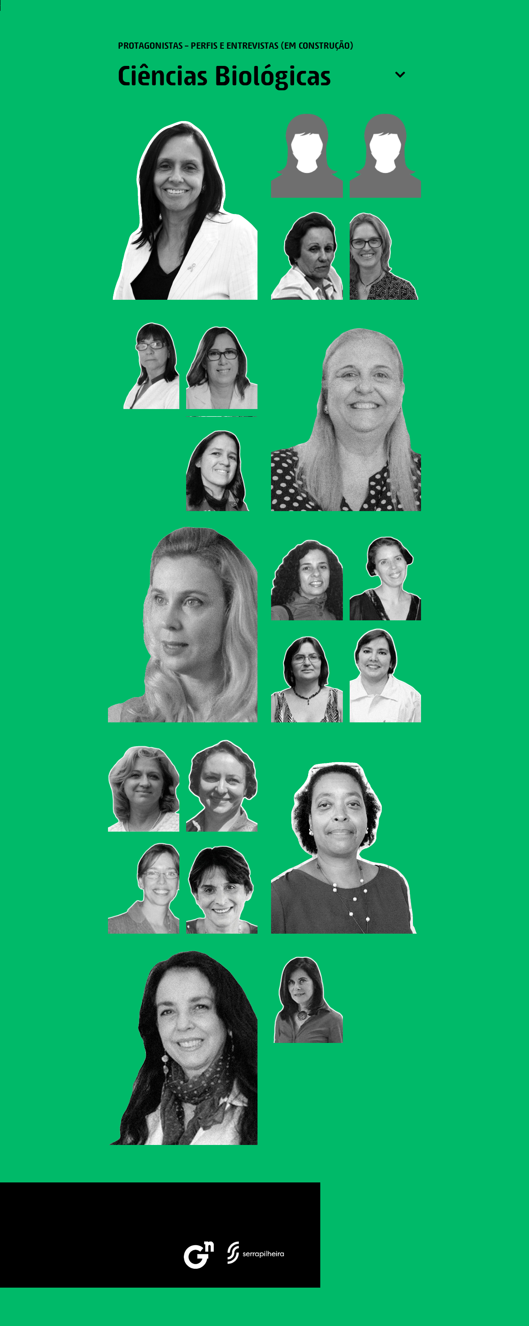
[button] (508, 24)
